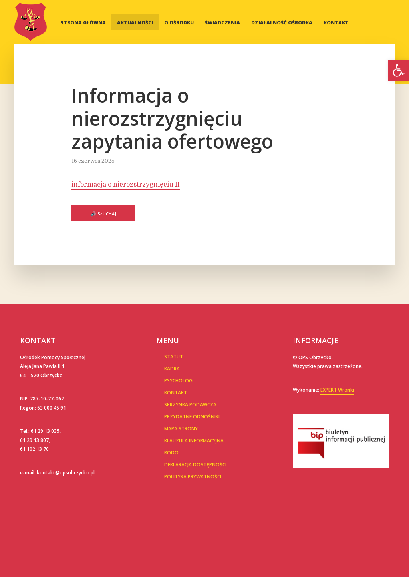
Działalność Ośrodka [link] (281, 22)
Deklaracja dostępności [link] (195, 464)
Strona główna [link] (83, 22)
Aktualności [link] (135, 22)
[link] (398, 70)
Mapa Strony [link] (181, 428)
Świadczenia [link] (222, 22)
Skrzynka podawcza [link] (190, 404)
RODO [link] (171, 452)
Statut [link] (173, 356)
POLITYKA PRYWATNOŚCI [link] (192, 476)
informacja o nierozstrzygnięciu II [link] (125, 184)
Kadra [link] (172, 368)
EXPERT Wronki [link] (337, 389)
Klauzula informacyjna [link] (194, 440)
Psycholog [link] (178, 380)
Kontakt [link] (336, 22)
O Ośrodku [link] (179, 22)
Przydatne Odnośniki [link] (192, 416)
